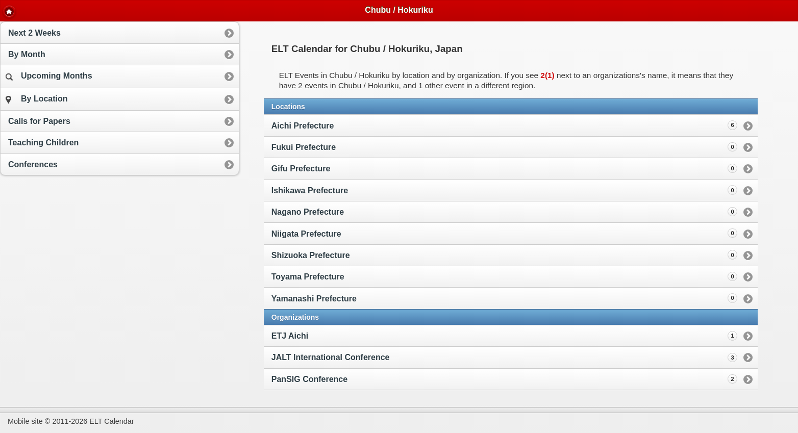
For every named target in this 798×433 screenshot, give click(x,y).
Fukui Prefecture (504, 146)
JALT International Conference (330, 357)
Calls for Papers (39, 121)
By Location (37, 99)
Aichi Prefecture (504, 125)
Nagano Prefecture (504, 211)
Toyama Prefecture (504, 276)
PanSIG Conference (309, 379)
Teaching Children (43, 142)
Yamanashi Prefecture (504, 297)
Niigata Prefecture (504, 233)
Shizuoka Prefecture (504, 254)
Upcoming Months (49, 75)
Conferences (33, 164)
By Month (26, 54)
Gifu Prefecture (504, 168)
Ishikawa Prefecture (504, 189)
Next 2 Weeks (34, 33)
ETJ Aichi (289, 336)
